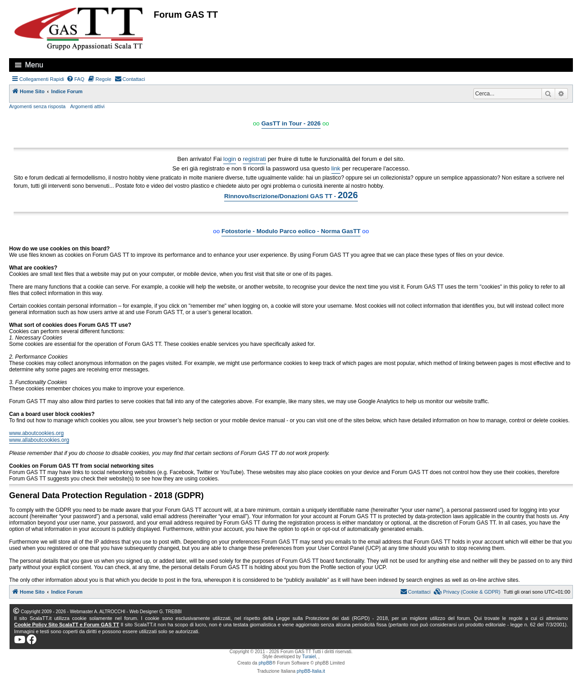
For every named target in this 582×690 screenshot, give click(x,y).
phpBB (265, 662)
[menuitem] (75, 79)
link (336, 168)
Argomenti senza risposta (37, 106)
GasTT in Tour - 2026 (291, 123)
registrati (254, 158)
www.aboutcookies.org (36, 433)
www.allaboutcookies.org (39, 440)
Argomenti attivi (87, 106)
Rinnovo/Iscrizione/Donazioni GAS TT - (291, 195)
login (229, 158)
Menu (34, 65)
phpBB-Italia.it (311, 671)
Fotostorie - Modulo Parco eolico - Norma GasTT (291, 231)
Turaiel (309, 656)
